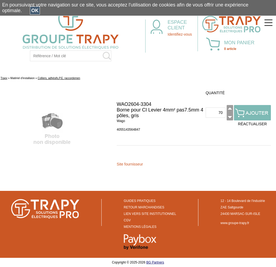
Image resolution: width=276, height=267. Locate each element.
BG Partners (155, 262)
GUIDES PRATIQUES (140, 201)
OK (35, 10)
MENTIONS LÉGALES (140, 227)
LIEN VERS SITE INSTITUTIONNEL (150, 214)
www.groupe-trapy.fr (234, 223)
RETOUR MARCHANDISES (144, 207)
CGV (127, 220)
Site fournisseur (130, 164)
